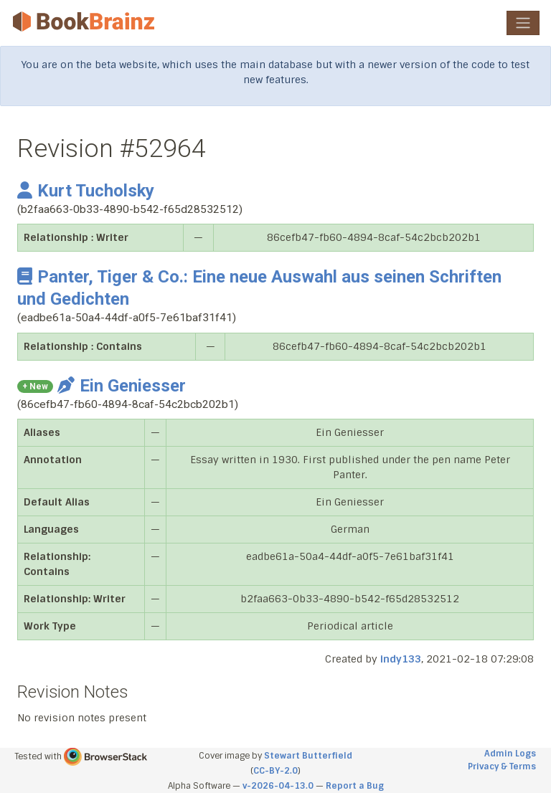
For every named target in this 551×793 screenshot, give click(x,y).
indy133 (400, 658)
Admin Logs (510, 753)
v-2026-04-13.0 (278, 786)
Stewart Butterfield (308, 755)
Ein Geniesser (121, 386)
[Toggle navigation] (523, 23)
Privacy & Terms (502, 766)
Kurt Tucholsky (85, 191)
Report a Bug (355, 786)
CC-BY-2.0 (275, 771)
